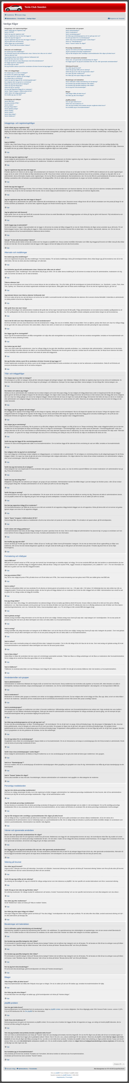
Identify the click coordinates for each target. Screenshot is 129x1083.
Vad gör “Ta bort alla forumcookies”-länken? (17, 45)
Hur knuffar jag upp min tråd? (13, 95)
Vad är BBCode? (9, 101)
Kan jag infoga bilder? (11, 106)
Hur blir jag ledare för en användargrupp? (78, 37)
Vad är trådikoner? (10, 116)
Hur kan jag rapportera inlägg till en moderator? (18, 89)
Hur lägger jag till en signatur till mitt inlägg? (17, 76)
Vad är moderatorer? (72, 32)
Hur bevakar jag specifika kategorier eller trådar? (80, 83)
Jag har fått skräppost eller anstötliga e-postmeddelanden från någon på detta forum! (90, 53)
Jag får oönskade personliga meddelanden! (78, 51)
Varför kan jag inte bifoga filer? (13, 85)
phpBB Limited (55, 1009)
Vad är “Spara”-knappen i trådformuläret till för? (18, 91)
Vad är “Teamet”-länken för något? (76, 43)
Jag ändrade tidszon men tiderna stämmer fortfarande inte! (22, 57)
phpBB (57, 1073)
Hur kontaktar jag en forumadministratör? (78, 107)
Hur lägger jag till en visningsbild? (14, 62)
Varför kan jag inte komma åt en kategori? (17, 84)
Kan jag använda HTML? (12, 103)
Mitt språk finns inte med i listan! (14, 59)
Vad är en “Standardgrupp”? (74, 41)
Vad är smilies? (9, 105)
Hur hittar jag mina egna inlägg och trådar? (78, 75)
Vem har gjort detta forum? (73, 101)
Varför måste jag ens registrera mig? (15, 30)
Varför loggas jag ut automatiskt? (14, 43)
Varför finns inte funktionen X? (74, 103)
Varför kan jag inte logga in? (13, 37)
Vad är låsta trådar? (10, 114)
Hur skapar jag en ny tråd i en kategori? (16, 72)
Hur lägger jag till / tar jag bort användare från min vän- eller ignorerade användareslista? (91, 61)
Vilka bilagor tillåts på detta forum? (76, 93)
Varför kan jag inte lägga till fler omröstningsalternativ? (20, 80)
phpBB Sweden (67, 1075)
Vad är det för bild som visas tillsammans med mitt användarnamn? (24, 61)
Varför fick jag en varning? (12, 87)
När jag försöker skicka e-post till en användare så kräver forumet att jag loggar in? (29, 66)
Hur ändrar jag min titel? (12, 64)
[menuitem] (20, 14)
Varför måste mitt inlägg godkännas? (15, 93)
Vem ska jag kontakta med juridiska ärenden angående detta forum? (86, 105)
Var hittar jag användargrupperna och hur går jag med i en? (83, 36)
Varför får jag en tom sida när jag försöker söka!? (80, 71)
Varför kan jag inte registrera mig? (14, 34)
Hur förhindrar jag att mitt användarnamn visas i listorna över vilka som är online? (28, 53)
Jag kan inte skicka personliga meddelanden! (79, 49)
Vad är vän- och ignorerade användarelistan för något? (82, 59)
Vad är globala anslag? (11, 108)
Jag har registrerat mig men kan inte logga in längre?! (20, 39)
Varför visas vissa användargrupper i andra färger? (80, 39)
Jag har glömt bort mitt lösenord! (14, 41)
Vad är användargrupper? (73, 34)
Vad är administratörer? (72, 30)
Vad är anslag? (9, 110)
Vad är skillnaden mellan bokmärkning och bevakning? (81, 81)
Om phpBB (28, 1011)
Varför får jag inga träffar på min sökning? (78, 69)
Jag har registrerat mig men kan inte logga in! (18, 36)
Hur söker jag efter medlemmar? (75, 73)
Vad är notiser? (9, 112)
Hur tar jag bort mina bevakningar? (76, 87)
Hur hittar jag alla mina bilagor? (75, 95)
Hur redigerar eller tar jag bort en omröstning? (18, 82)
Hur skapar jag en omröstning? (14, 78)
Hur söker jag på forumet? (73, 68)
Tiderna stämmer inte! (11, 55)
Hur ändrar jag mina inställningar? (14, 51)
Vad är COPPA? (9, 32)
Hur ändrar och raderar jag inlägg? (15, 74)
